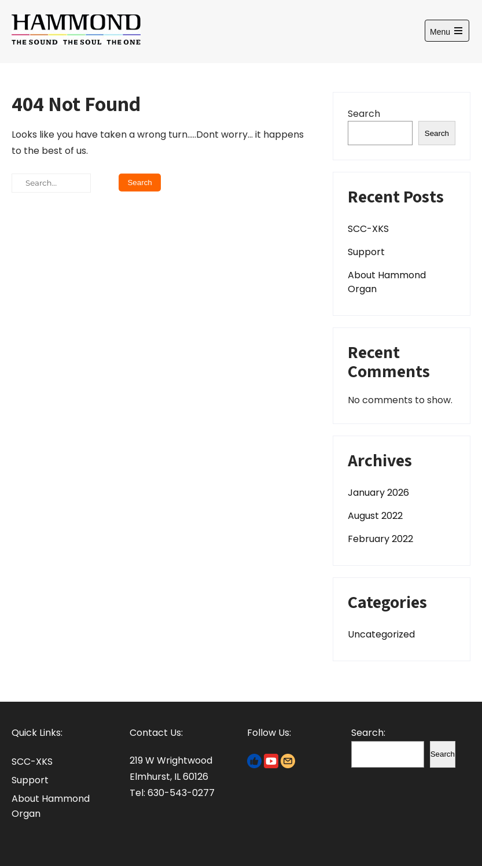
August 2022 (375, 515)
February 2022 (380, 539)
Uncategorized (381, 634)
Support (366, 252)
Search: (368, 732)
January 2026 (378, 492)
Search (364, 113)
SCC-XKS (368, 228)
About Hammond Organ (387, 282)
